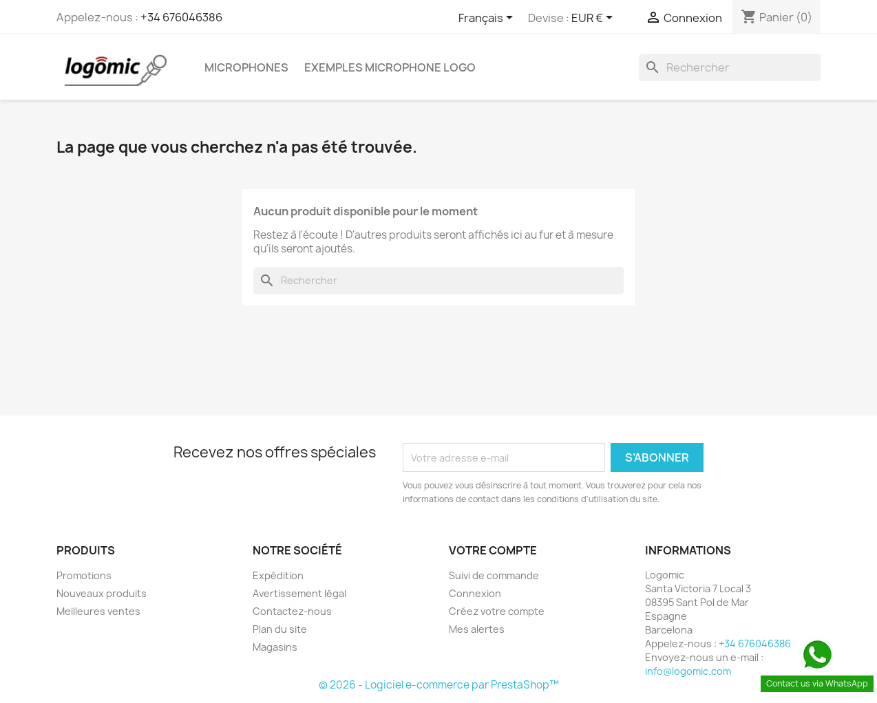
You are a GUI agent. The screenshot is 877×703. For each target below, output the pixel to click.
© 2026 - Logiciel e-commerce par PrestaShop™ (439, 685)
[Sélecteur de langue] (488, 18)
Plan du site (280, 629)
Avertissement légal (299, 593)
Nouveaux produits (101, 593)
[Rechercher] (730, 67)
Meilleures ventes (98, 611)
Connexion (475, 593)
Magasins (275, 646)
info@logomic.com (688, 671)
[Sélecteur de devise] (594, 18)
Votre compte (493, 550)
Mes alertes (477, 629)
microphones (246, 67)
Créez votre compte (497, 611)
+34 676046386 (181, 17)
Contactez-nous (292, 611)
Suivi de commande (494, 575)
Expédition (278, 575)
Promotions (84, 575)
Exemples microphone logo (390, 67)
